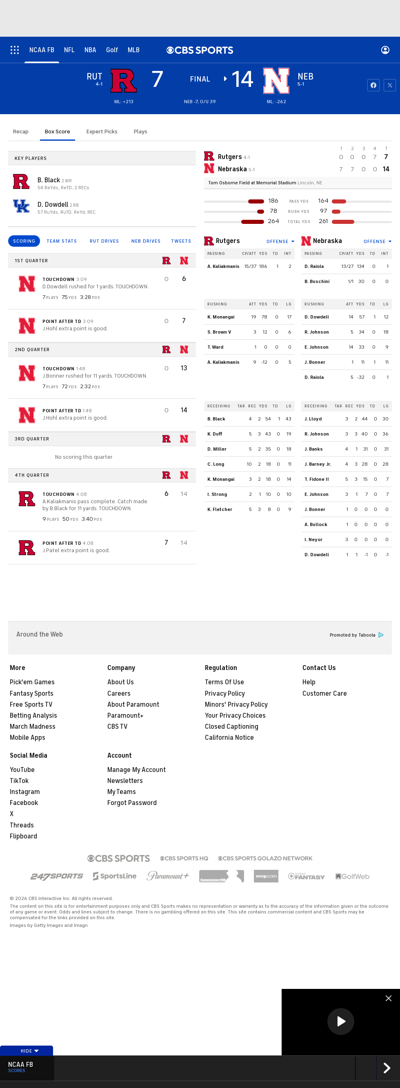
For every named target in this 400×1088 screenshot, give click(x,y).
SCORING (24, 241)
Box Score (57, 131)
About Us (120, 682)
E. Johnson (316, 347)
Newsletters (125, 781)
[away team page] (124, 80)
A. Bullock (315, 524)
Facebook (24, 803)
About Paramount (133, 705)
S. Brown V (219, 332)
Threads (22, 825)
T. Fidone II (316, 479)
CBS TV (117, 727)
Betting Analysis (33, 716)
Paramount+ (125, 716)
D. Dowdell (54, 205)
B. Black (50, 180)
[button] (340, 1021)
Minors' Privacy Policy (236, 705)
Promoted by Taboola (357, 635)
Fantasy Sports (31, 694)
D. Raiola (314, 266)
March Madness (33, 727)
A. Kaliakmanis (223, 266)
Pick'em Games (32, 682)
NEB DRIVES (146, 241)
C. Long (215, 464)
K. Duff (214, 434)
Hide (30, 1051)
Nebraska (327, 241)
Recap (21, 131)
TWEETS (181, 241)
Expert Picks (102, 131)
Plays (140, 131)
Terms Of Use (224, 682)
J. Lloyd (313, 419)
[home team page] (276, 80)
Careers (119, 694)
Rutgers (228, 241)
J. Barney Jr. (317, 464)
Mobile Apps (27, 738)
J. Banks (313, 449)
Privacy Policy (225, 694)
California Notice (229, 738)
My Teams (121, 792)
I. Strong (217, 494)
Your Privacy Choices (235, 716)
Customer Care (324, 694)
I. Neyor (313, 539)
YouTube (22, 770)
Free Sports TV (31, 705)
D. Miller (217, 449)
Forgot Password (132, 803)
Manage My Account (136, 770)
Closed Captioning (231, 727)
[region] (341, 1022)
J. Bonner (314, 362)
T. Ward (215, 347)
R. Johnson (316, 332)
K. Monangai (220, 317)
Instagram (25, 792)
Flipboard (23, 836)
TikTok (19, 781)
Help (309, 682)
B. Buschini (316, 281)
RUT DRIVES (104, 241)
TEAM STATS (62, 241)
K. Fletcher (219, 509)
